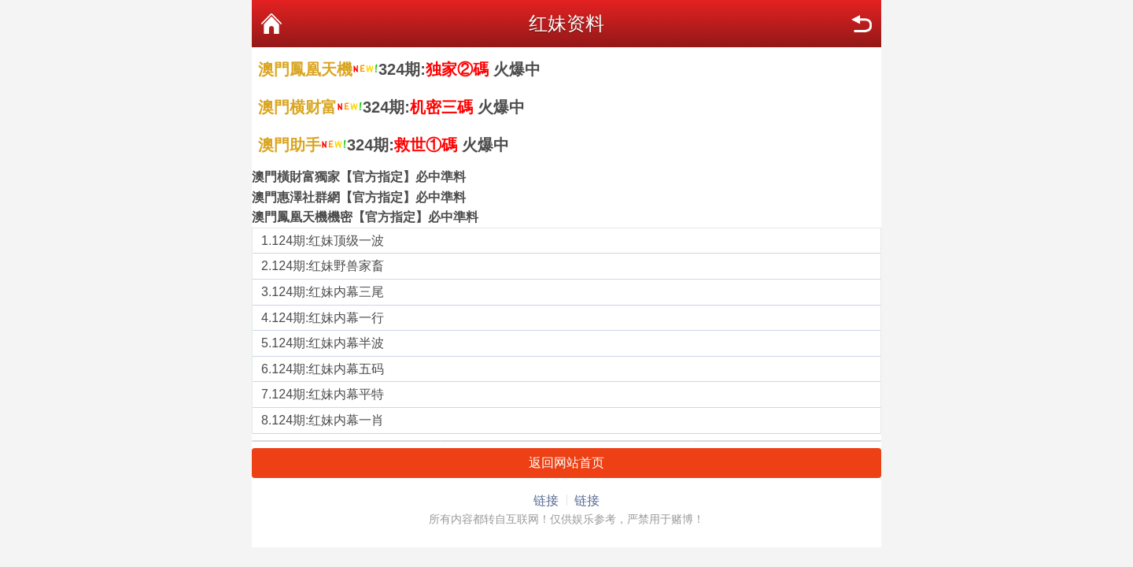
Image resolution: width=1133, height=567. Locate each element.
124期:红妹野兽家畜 (327, 265)
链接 (546, 500)
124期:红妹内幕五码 (327, 369)
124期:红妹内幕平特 (327, 394)
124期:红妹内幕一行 (327, 317)
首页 (271, 23)
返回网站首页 (566, 462)
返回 (861, 23)
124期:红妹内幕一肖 (327, 420)
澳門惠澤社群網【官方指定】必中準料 (359, 197)
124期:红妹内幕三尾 (327, 291)
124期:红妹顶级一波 (327, 240)
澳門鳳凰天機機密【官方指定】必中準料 (365, 217)
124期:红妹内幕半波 (327, 343)
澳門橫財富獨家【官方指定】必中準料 (359, 176)
